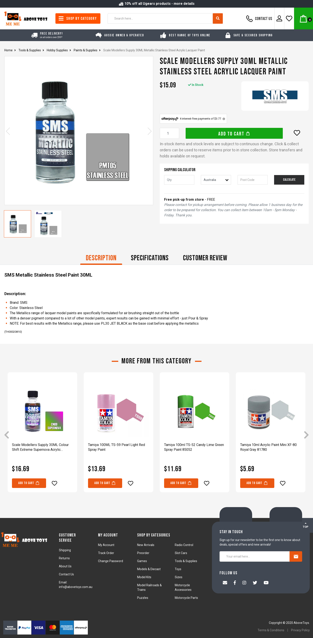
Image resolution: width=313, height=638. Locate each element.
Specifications (150, 258)
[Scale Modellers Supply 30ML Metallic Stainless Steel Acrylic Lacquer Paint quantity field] (169, 133)
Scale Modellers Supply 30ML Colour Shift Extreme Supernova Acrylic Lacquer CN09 (40, 447)
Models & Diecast (149, 569)
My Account (106, 545)
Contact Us (258, 18)
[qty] (179, 180)
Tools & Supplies (186, 561)
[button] (297, 133)
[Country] (216, 180)
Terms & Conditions (271, 630)
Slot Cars (181, 553)
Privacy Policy (300, 630)
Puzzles (142, 598)
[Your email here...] (255, 556)
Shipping (65, 550)
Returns (64, 558)
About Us (65, 566)
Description (101, 258)
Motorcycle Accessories (183, 587)
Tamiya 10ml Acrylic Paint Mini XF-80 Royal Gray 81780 (268, 447)
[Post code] (253, 180)
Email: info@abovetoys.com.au (75, 585)
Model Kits (144, 577)
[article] (42, 435)
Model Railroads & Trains (149, 587)
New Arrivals (145, 545)
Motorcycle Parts (186, 598)
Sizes (178, 577)
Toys (178, 569)
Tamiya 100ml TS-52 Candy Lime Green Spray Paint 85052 (194, 447)
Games (142, 561)
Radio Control (184, 545)
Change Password (110, 561)
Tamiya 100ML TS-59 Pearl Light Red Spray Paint (116, 447)
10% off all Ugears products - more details (156, 4)
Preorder (143, 553)
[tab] (101, 258)
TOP (305, 525)
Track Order (106, 553)
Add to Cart (234, 134)
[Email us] (225, 583)
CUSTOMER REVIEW (205, 258)
